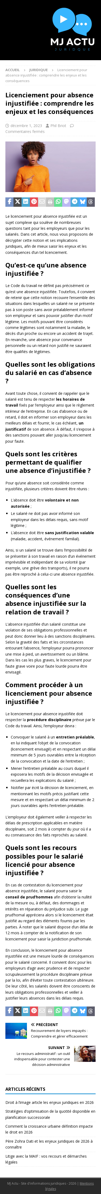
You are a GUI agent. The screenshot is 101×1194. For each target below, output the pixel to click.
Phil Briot (58, 125)
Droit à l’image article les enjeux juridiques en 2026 (49, 1102)
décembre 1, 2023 (26, 125)
